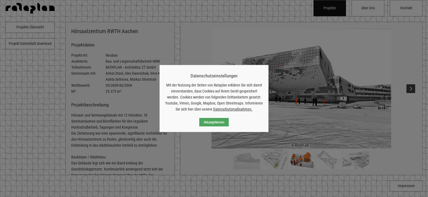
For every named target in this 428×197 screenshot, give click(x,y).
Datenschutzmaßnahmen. (232, 109)
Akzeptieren (214, 122)
